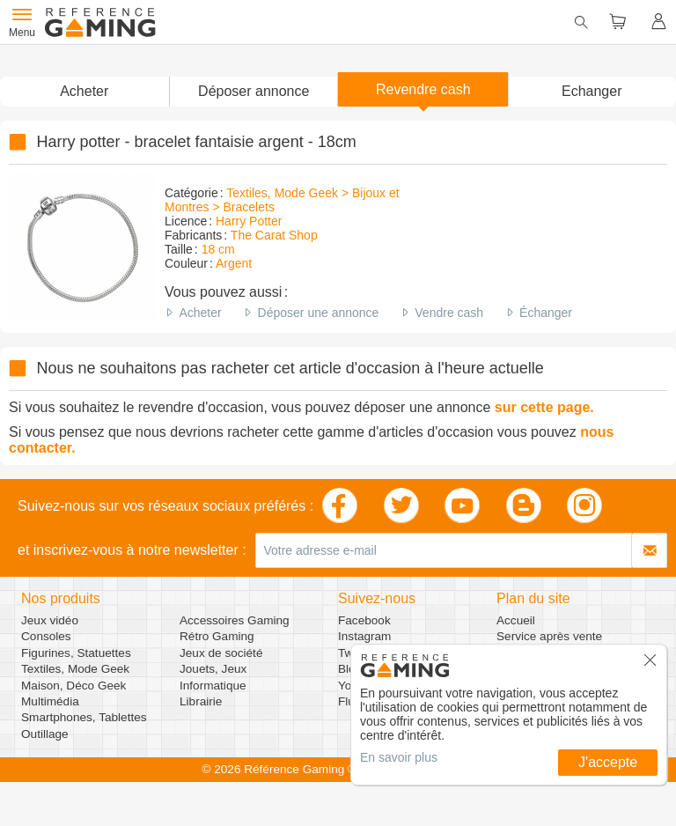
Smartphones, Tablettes (84, 717)
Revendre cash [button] (423, 89)
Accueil (515, 620)
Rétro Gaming (217, 636)
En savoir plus (398, 757)
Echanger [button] (592, 91)
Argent (234, 263)
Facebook (364, 620)
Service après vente (549, 636)
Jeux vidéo (49, 620)
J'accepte (607, 762)
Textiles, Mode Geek (75, 668)
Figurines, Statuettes (76, 653)
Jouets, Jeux (213, 668)
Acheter (200, 313)
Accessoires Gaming (235, 620)
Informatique (213, 685)
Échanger (545, 313)
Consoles (46, 636)
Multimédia (50, 701)
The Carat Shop (274, 235)
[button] (254, 92)
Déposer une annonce (318, 313)
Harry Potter (249, 221)
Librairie (201, 701)
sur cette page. (544, 407)
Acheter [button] (84, 91)
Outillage (45, 734)
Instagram (364, 636)
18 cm (218, 249)
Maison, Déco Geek (73, 685)
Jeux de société (221, 653)
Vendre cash (449, 313)
